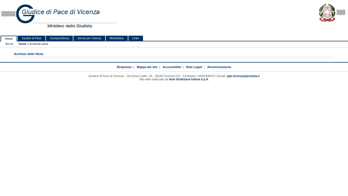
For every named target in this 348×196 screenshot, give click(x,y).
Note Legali (194, 67)
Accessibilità (172, 67)
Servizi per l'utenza (89, 38)
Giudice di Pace (31, 38)
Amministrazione (219, 67)
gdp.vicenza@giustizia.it (243, 76)
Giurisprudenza (59, 38)
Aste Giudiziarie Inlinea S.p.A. (189, 79)
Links (135, 38)
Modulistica (117, 38)
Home (9, 38)
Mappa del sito (147, 67)
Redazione (124, 67)
